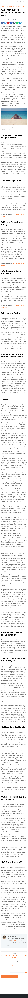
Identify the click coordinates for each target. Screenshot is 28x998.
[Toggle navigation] (25, 2)
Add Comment (9, 976)
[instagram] (17, 2)
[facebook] (15, 2)
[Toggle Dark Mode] (20, 2)
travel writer (14, 940)
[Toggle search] (23, 2)
